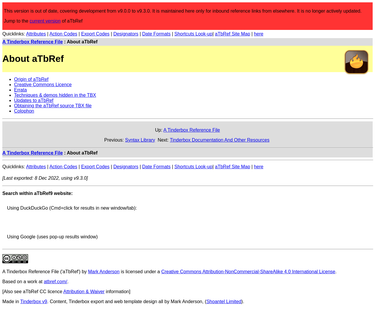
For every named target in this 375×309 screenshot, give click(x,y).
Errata (20, 89)
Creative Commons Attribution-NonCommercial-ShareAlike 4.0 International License (248, 271)
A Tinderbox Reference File (32, 41)
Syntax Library (140, 139)
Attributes (36, 33)
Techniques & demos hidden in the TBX (55, 95)
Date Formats (156, 33)
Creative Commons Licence (43, 84)
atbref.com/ (55, 281)
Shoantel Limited (223, 301)
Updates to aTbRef (33, 100)
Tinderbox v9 (33, 301)
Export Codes (95, 33)
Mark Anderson (104, 271)
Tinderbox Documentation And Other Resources (220, 139)
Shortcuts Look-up (193, 33)
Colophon (24, 110)
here (258, 33)
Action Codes (63, 33)
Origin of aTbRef (31, 79)
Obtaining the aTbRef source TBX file (53, 105)
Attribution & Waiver (84, 291)
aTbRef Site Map (232, 33)
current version (45, 20)
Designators (125, 33)
